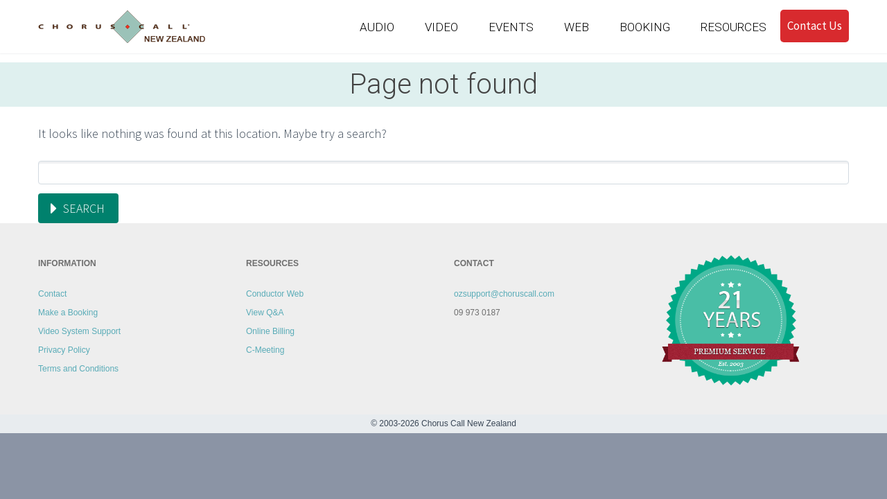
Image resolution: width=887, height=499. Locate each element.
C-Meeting (265, 350)
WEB (576, 27)
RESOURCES (733, 27)
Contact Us (814, 25)
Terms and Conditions (78, 369)
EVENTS (511, 27)
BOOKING (645, 27)
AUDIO (377, 27)
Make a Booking (68, 312)
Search (84, 208)
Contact (52, 294)
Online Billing (270, 331)
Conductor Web (275, 294)
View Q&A (264, 312)
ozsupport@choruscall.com (504, 294)
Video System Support (79, 331)
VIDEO (441, 27)
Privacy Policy (64, 350)
